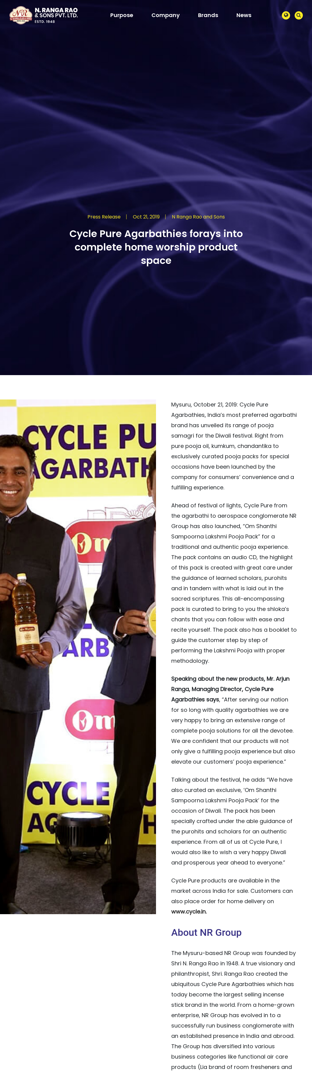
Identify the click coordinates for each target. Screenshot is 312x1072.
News (243, 15)
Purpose (121, 15)
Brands (208, 15)
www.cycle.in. (189, 911)
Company (165, 15)
